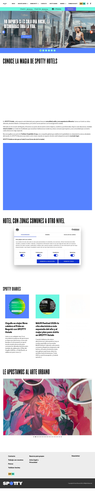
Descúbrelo (26, 40)
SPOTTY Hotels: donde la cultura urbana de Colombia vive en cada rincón (78, 331)
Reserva (76, 4)
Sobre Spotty (47, 4)
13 (54, 440)
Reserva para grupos (36, 460)
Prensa (10, 468)
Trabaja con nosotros (15, 464)
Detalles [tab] (47, 234)
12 (52, 440)
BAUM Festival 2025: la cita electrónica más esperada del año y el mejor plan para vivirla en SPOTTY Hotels (47, 332)
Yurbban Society (74, 6)
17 (61, 440)
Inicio (27, 4)
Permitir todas (69, 261)
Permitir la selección (47, 261)
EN (84, 5)
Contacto (57, 4)
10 (49, 440)
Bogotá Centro (36, 4)
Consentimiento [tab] (25, 234)
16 (59, 440)
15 (57, 440)
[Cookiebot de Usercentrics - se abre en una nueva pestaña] (72, 230)
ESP (81, 5)
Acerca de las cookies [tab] (70, 234)
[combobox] (59, 12)
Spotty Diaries (67, 4)
